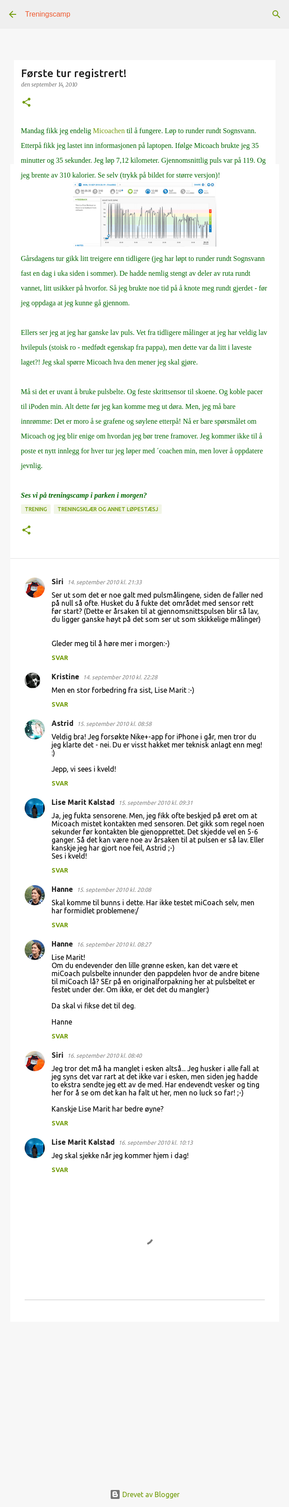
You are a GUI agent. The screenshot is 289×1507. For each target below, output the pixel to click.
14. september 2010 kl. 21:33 (104, 582)
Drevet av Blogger (145, 1494)
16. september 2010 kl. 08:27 (114, 944)
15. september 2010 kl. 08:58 (114, 724)
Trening (36, 509)
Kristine (65, 677)
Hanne (62, 889)
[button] (26, 103)
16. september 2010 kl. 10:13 (155, 1142)
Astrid (62, 723)
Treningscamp (47, 14)
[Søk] (276, 14)
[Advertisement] (144, 1398)
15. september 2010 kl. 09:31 (155, 802)
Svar (60, 657)
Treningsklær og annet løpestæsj (107, 509)
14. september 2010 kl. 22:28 (120, 677)
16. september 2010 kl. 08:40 (104, 1055)
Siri (58, 582)
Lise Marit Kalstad (83, 802)
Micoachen (109, 131)
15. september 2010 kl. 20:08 (114, 889)
